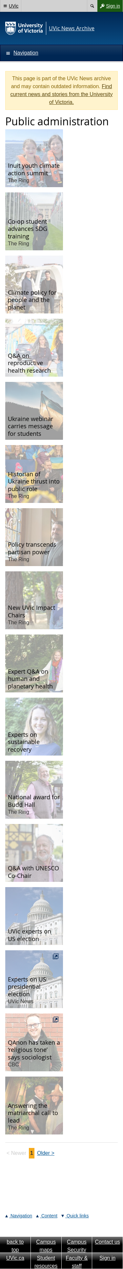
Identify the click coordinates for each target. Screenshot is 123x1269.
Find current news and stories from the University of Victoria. (61, 94)
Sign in (108, 6)
